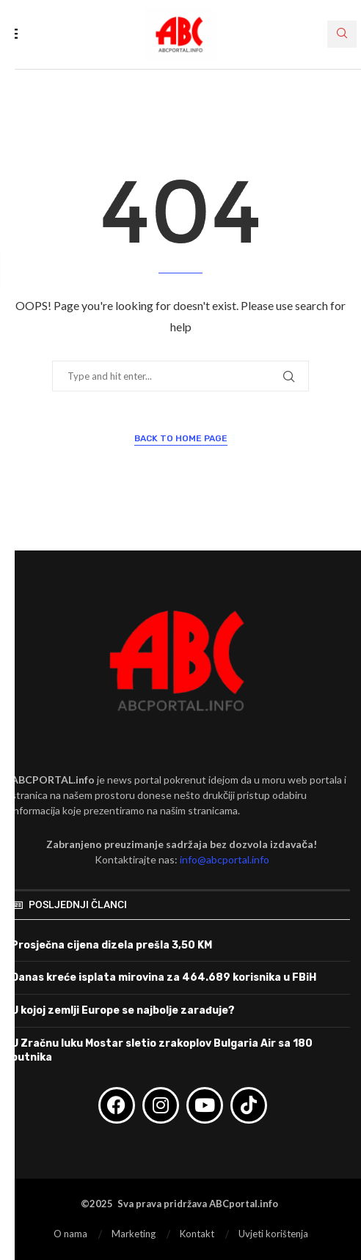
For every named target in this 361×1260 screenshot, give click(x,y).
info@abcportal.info (224, 859)
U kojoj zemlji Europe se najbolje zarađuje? (123, 1010)
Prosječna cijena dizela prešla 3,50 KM (111, 945)
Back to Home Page (180, 438)
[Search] (342, 34)
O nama (70, 1233)
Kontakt (197, 1233)
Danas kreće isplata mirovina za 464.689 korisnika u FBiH (163, 977)
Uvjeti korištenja (273, 1233)
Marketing (134, 1233)
